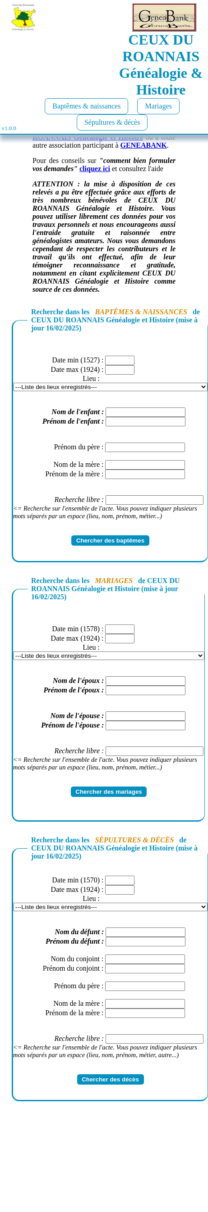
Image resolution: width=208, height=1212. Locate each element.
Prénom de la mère (73, 474)
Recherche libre (77, 499)
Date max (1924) (75, 369)
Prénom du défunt (73, 941)
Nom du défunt (77, 932)
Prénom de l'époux (72, 690)
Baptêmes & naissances (86, 106)
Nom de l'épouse (75, 715)
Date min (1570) (76, 880)
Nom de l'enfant (75, 412)
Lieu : (91, 378)
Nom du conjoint (75, 959)
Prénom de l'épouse (70, 725)
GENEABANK (143, 145)
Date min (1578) (76, 629)
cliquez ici (94, 168)
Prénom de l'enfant (71, 421)
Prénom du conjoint (71, 968)
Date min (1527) (76, 360)
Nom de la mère (76, 464)
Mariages (158, 106)
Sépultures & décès (112, 122)
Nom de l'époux (76, 680)
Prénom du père (77, 447)
